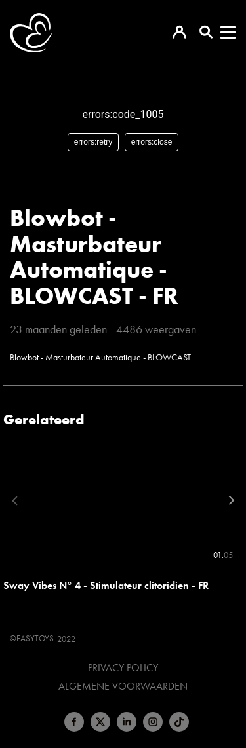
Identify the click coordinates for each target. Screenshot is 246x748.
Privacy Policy (123, 668)
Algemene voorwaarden (123, 686)
